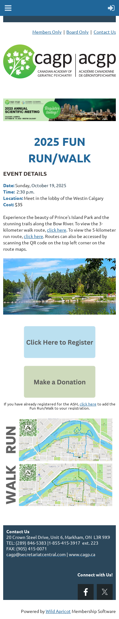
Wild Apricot (58, 611)
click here (56, 230)
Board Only (77, 32)
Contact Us (105, 32)
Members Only (47, 32)
